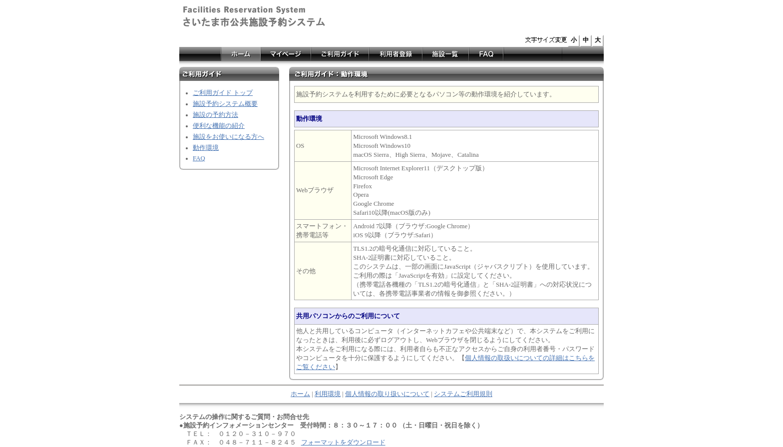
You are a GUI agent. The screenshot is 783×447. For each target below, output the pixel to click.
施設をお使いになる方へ (228, 136)
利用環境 (328, 394)
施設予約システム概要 (225, 103)
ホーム (300, 394)
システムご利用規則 (463, 394)
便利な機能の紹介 (219, 125)
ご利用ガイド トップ (223, 92)
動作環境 (206, 147)
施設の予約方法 (215, 114)
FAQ (199, 158)
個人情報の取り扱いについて (387, 394)
